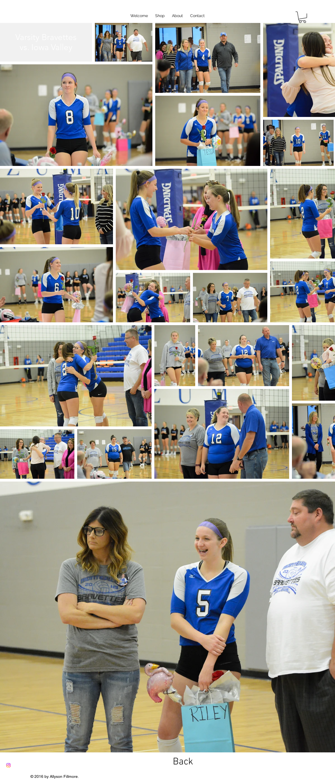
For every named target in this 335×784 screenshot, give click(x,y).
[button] (302, 17)
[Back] (183, 762)
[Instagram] (8, 765)
